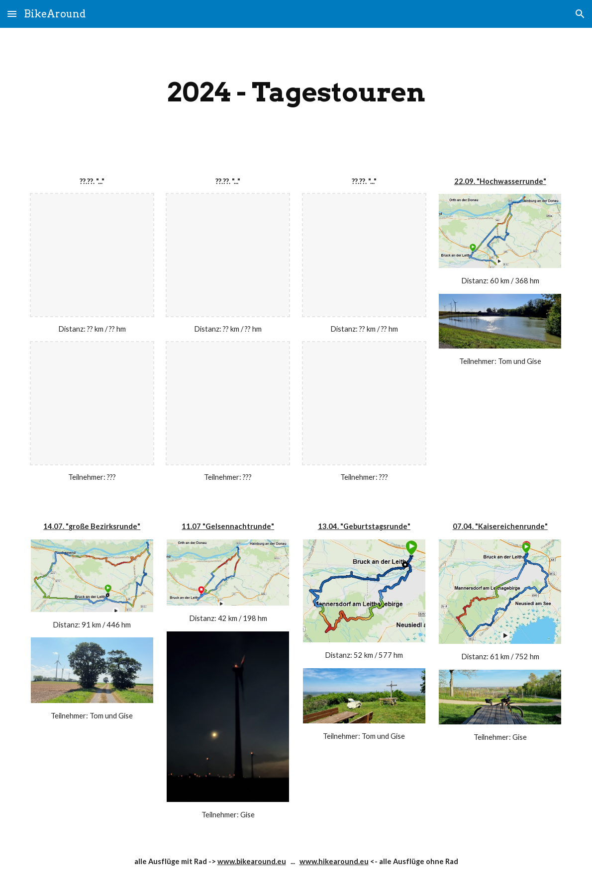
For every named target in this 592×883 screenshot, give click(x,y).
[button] (12, 13)
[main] (296, 92)
